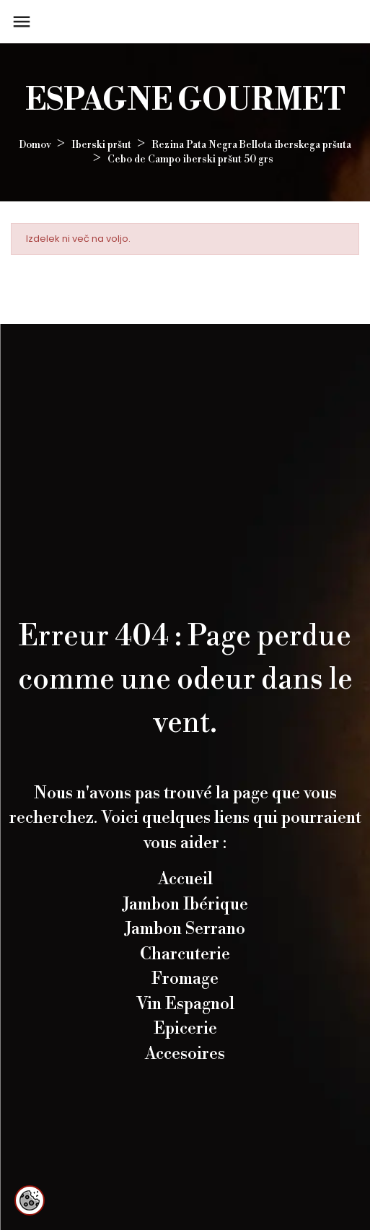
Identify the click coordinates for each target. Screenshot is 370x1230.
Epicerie (185, 1029)
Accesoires (185, 1054)
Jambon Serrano (185, 929)
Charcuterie (185, 954)
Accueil (185, 879)
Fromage (185, 979)
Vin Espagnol (185, 1004)
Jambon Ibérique (185, 904)
